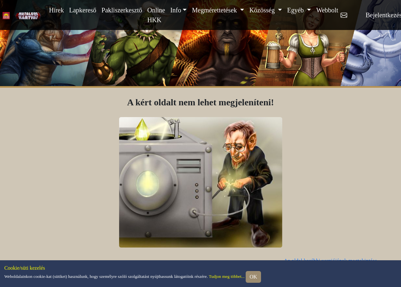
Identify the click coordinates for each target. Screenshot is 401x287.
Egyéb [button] (296, 10)
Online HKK (156, 15)
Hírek (56, 10)
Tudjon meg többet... (227, 276)
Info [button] (175, 10)
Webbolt (327, 10)
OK (253, 276)
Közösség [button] (262, 10)
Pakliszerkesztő (121, 10)
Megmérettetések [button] (215, 10)
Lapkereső (82, 10)
